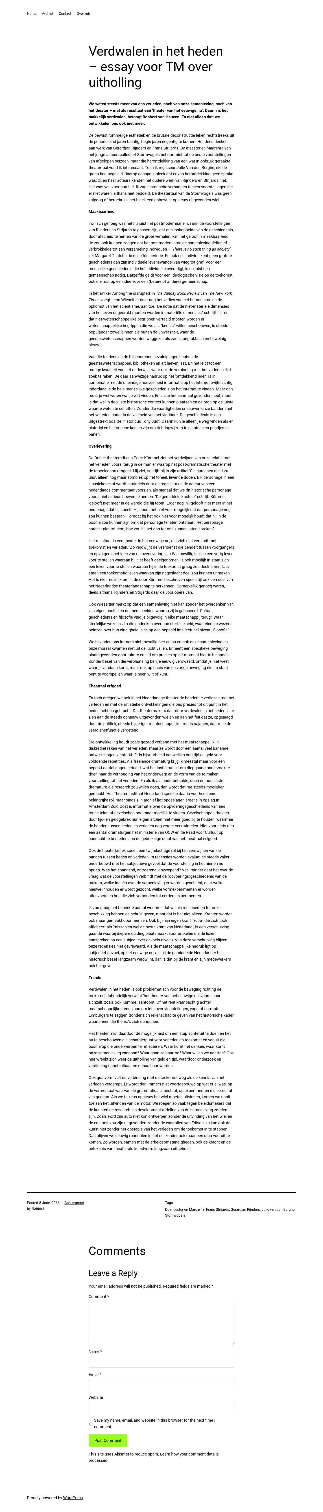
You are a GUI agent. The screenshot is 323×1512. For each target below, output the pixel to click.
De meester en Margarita (185, 1209)
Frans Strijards (217, 1209)
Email (95, 1374)
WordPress (73, 1497)
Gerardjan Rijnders (245, 1209)
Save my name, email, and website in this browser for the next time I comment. (154, 1423)
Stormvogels (175, 1215)
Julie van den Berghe (278, 1209)
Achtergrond (74, 1203)
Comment (99, 1296)
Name (95, 1351)
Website (96, 1397)
